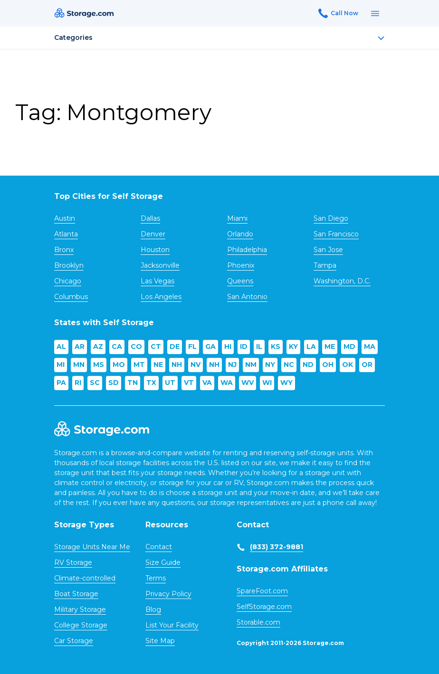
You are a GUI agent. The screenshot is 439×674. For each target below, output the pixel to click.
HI (227, 346)
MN (79, 364)
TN (132, 382)
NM (251, 364)
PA (61, 382)
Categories (219, 37)
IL (259, 346)
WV (247, 382)
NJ (232, 364)
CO (136, 346)
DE (175, 346)
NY (270, 364)
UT (170, 382)
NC (289, 364)
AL (61, 346)
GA (210, 346)
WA (226, 382)
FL (192, 346)
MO (119, 364)
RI (78, 382)
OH (328, 364)
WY (286, 382)
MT (139, 364)
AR (80, 346)
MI (61, 364)
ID (244, 346)
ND (308, 364)
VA (207, 382)
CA (117, 346)
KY (293, 346)
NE (158, 364)
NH (177, 364)
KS (275, 346)
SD (113, 382)
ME (329, 346)
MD (349, 346)
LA (311, 346)
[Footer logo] (101, 429)
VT (189, 382)
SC (95, 382)
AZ (98, 346)
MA (369, 346)
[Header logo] (84, 13)
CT (156, 346)
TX (151, 382)
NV (195, 364)
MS (98, 364)
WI (267, 382)
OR (367, 364)
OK (347, 364)
